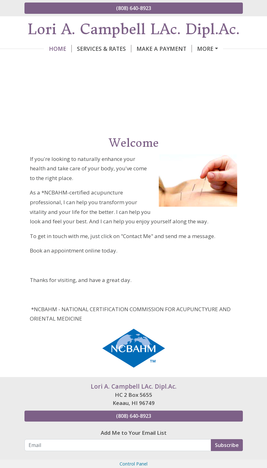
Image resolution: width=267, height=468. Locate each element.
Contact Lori (52, 62)
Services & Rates (84, 48)
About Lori (197, 48)
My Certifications (111, 62)
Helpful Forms (173, 62)
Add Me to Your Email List (134, 445)
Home (40, 48)
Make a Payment (145, 48)
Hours (213, 62)
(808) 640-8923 (133, 8)
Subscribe (227, 458)
